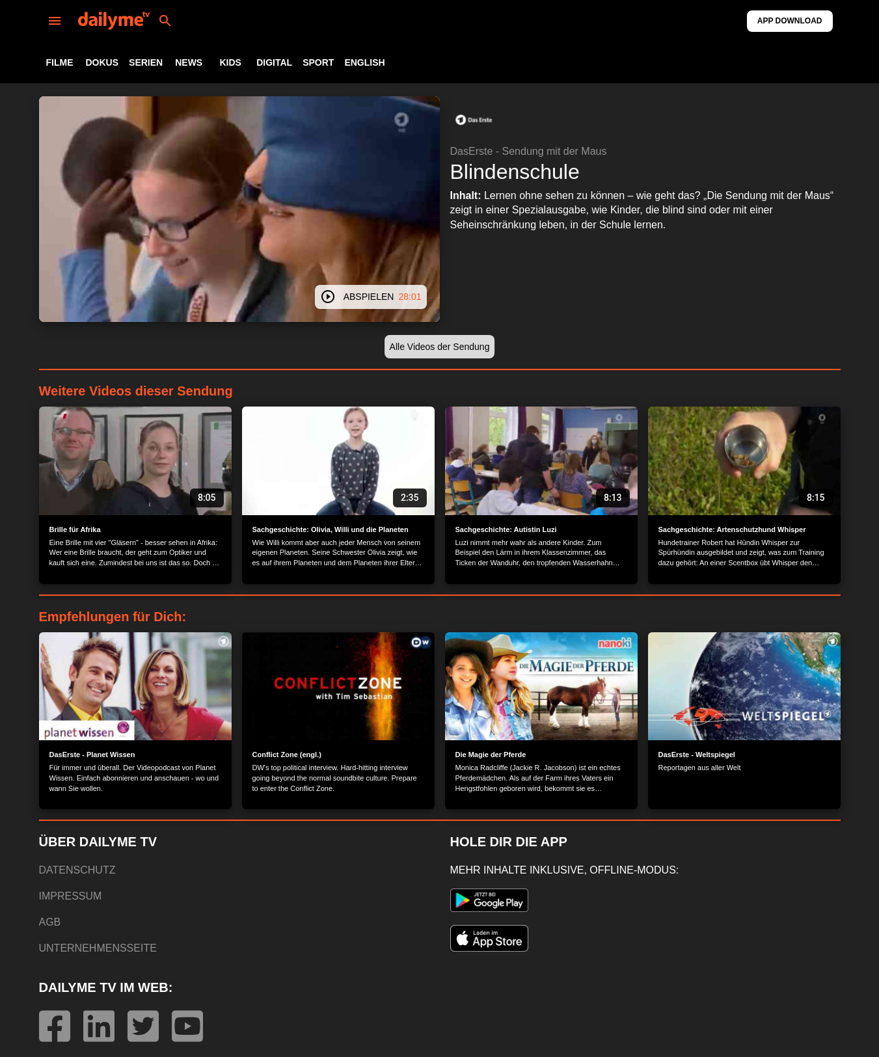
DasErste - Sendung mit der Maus (528, 151)
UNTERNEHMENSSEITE (98, 948)
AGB (50, 922)
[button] (473, 119)
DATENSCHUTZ (77, 870)
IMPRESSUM (70, 896)
